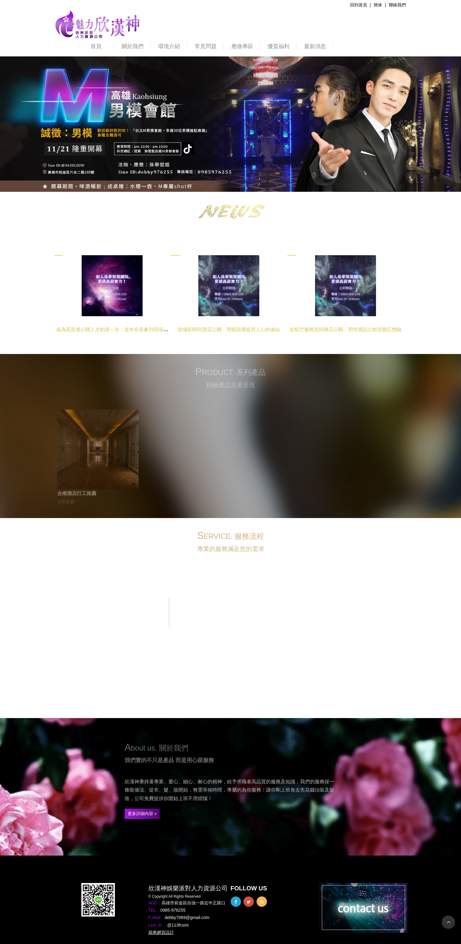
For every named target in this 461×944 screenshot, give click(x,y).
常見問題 (206, 46)
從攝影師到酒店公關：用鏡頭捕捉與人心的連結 (229, 329)
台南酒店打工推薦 (76, 495)
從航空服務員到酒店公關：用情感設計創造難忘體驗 (345, 329)
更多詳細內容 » (142, 813)
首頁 (95, 46)
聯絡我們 (397, 4)
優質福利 (278, 46)
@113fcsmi (178, 925)
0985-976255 (173, 910)
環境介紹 (169, 46)
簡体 (378, 4)
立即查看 (65, 503)
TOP (448, 922)
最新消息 (315, 46)
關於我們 (133, 46)
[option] (230, 124)
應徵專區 (242, 46)
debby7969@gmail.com (187, 917)
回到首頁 (358, 4)
